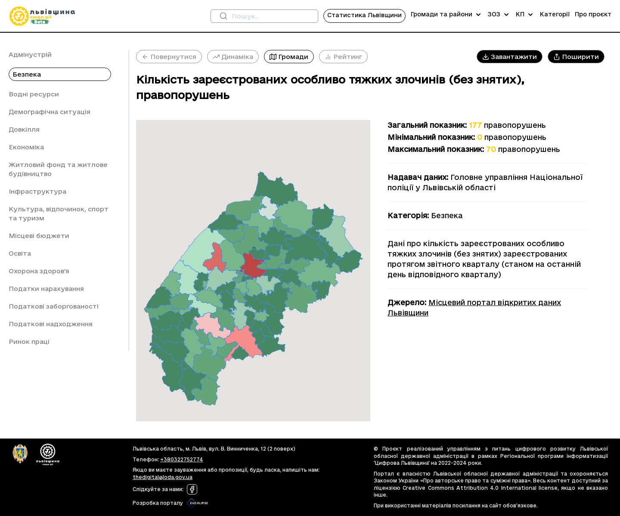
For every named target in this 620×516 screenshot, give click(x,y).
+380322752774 (181, 459)
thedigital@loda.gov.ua (162, 477)
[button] (509, 56)
